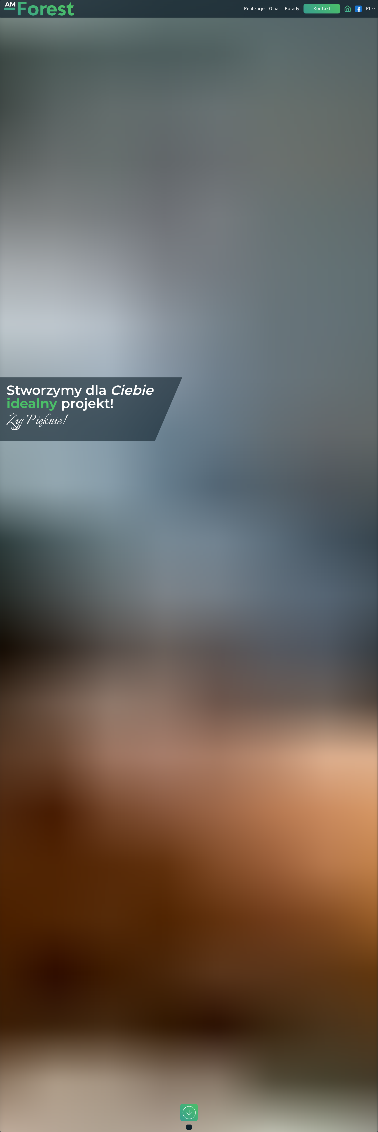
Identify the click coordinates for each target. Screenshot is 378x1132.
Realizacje (254, 8)
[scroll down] (189, 1112)
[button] (189, 566)
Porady (292, 8)
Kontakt (322, 8)
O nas (274, 8)
